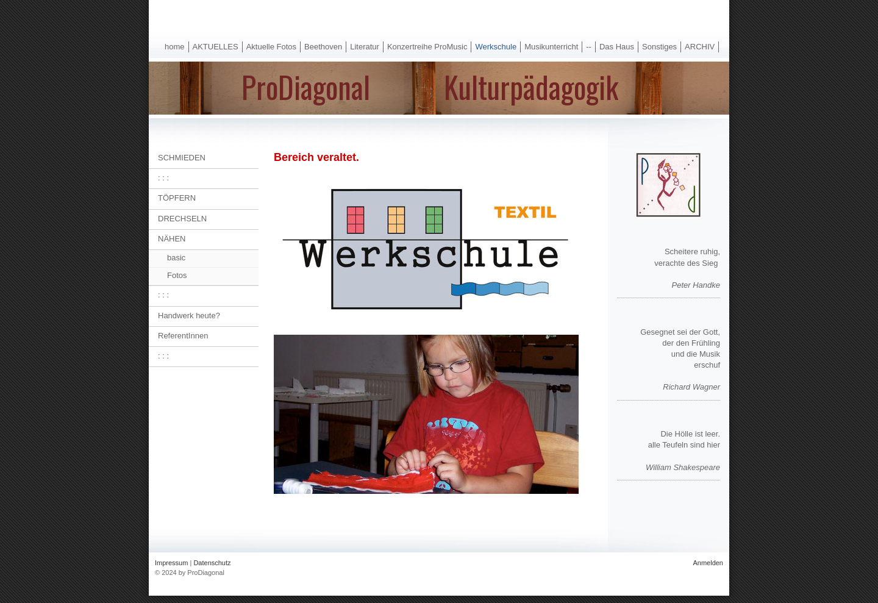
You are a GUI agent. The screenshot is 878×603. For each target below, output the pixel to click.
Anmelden (708, 562)
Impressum (171, 562)
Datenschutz (211, 562)
